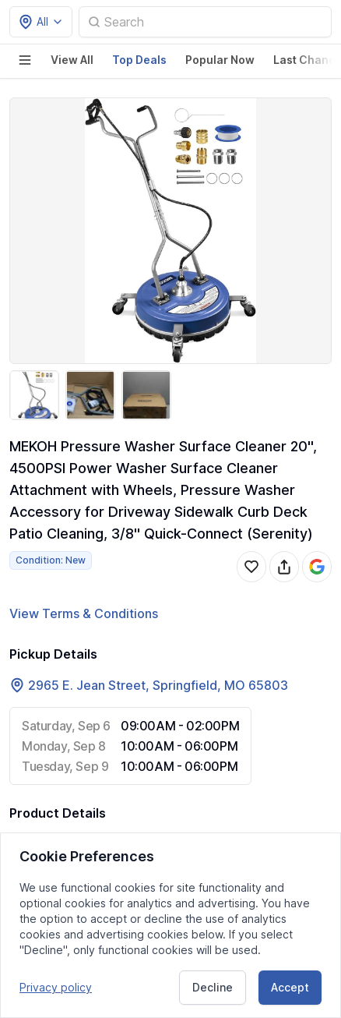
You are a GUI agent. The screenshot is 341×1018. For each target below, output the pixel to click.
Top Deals (139, 59)
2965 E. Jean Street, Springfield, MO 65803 (158, 685)
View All (72, 59)
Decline (212, 987)
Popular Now (220, 59)
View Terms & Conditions (83, 613)
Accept (290, 987)
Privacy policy (55, 987)
